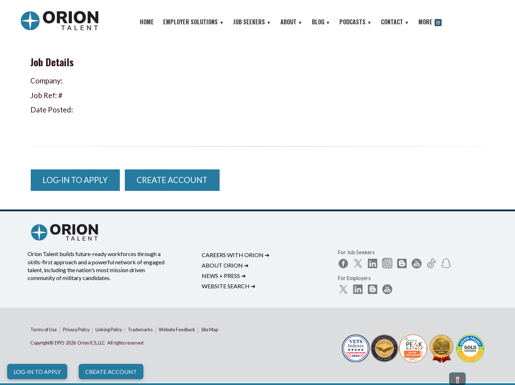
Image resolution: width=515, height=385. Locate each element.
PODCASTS (355, 22)
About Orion (225, 265)
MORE (430, 23)
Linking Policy (108, 329)
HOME (147, 22)
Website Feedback (177, 329)
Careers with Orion (235, 254)
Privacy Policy (76, 329)
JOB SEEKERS (252, 22)
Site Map (209, 329)
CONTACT (395, 22)
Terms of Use (43, 329)
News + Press (224, 275)
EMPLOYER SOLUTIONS (193, 22)
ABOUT (291, 22)
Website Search (228, 286)
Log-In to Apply (37, 371)
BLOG (321, 22)
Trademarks (140, 329)
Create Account (111, 371)
